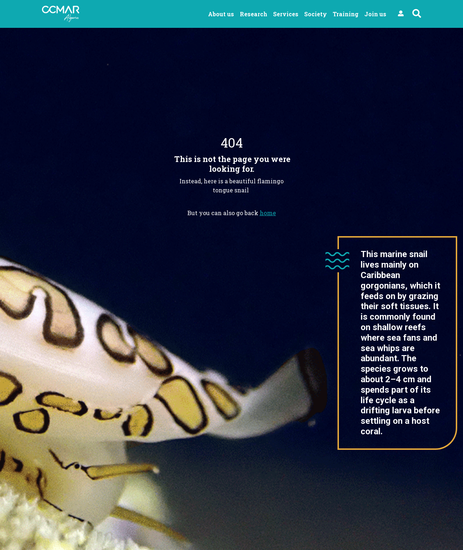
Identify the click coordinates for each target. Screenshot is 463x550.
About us (221, 13)
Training (345, 13)
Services (285, 13)
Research (253, 13)
